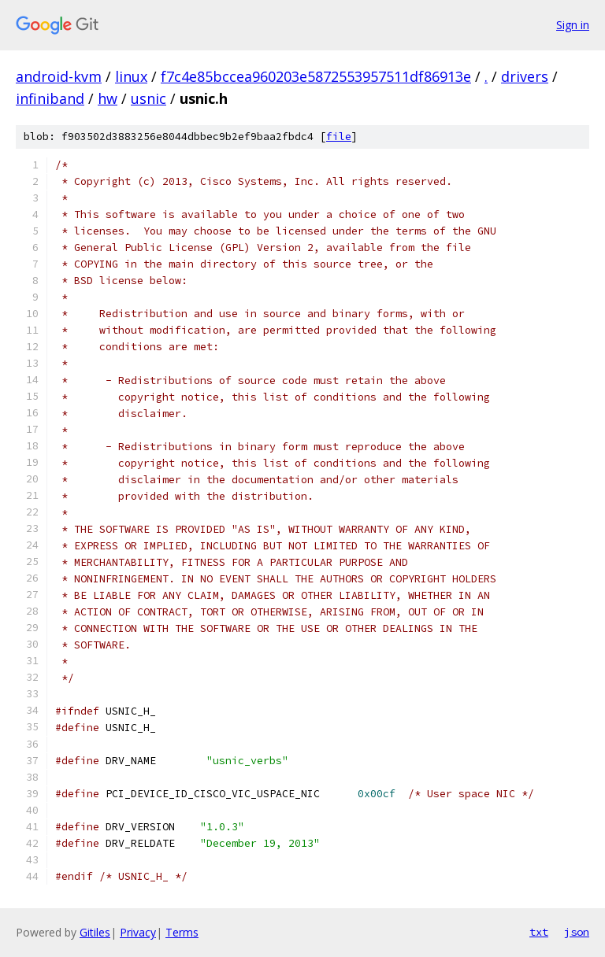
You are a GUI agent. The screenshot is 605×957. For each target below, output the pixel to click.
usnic (148, 98)
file (338, 136)
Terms (182, 932)
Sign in (572, 24)
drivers (524, 76)
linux (131, 76)
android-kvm (59, 76)
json (576, 932)
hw (107, 98)
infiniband (50, 98)
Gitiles (95, 932)
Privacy (138, 932)
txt (538, 932)
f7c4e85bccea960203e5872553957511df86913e (316, 76)
